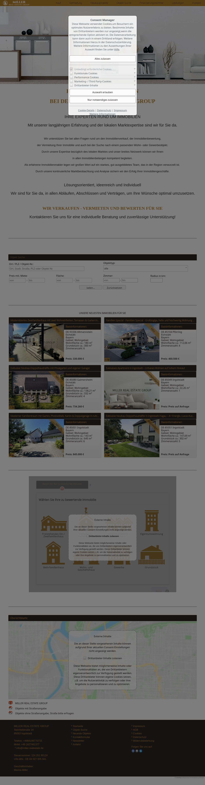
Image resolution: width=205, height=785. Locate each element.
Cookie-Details (86, 110)
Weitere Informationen (102, 114)
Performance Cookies (86, 77)
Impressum (120, 110)
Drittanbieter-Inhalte (86, 85)
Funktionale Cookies (85, 73)
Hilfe (116, 49)
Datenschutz (104, 110)
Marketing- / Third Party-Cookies (92, 81)
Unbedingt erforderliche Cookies (93, 69)
